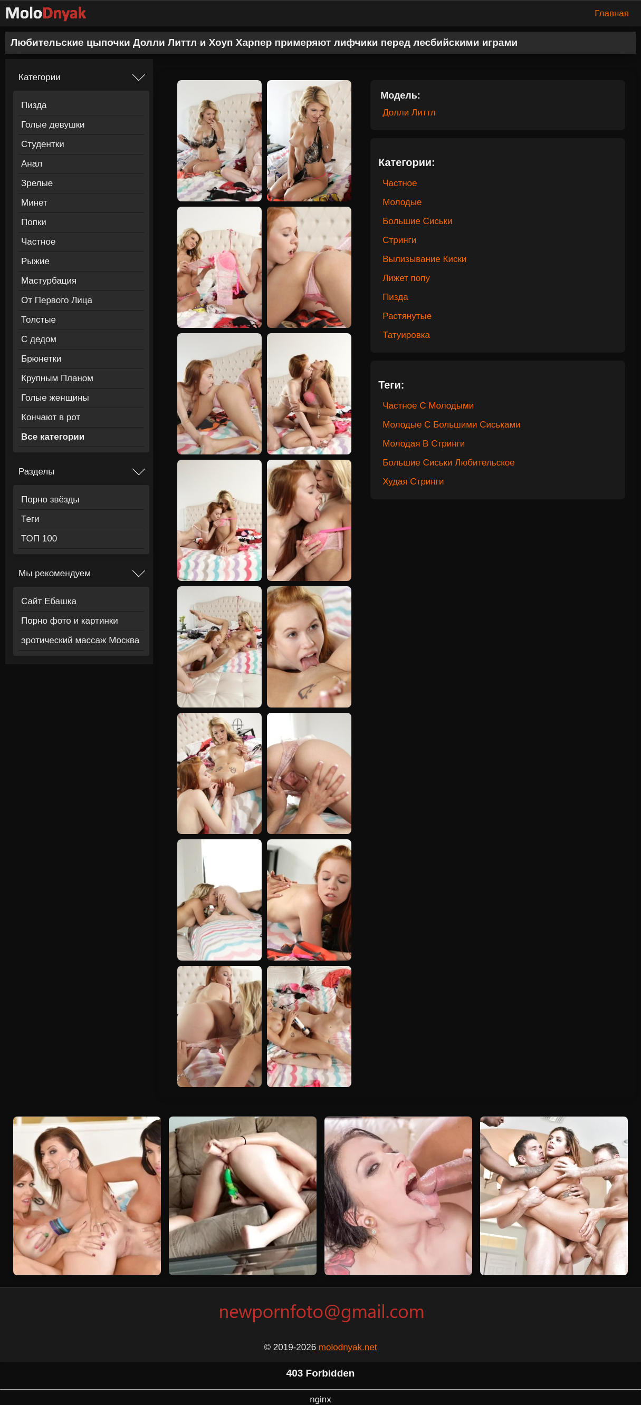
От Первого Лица (56, 300)
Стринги (399, 240)
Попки (33, 222)
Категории (39, 77)
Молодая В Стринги (423, 444)
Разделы (36, 472)
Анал (31, 164)
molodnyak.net (348, 1347)
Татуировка (406, 335)
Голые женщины (55, 398)
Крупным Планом (57, 378)
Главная (612, 13)
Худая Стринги (413, 482)
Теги (30, 519)
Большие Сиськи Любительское (448, 463)
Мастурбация (48, 281)
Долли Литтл (409, 113)
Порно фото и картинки (69, 621)
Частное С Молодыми (428, 406)
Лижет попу (406, 278)
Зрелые (37, 183)
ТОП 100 (39, 539)
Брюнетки (41, 359)
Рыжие (35, 261)
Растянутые (407, 316)
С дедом (38, 339)
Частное (38, 242)
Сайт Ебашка (48, 601)
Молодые (402, 202)
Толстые (38, 320)
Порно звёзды (50, 500)
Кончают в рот (50, 417)
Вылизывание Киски (424, 259)
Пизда (34, 105)
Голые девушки (53, 125)
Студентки (42, 144)
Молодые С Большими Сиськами (451, 425)
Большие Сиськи (417, 221)
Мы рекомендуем (54, 573)
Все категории (52, 437)
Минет (34, 203)
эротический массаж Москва (80, 640)
